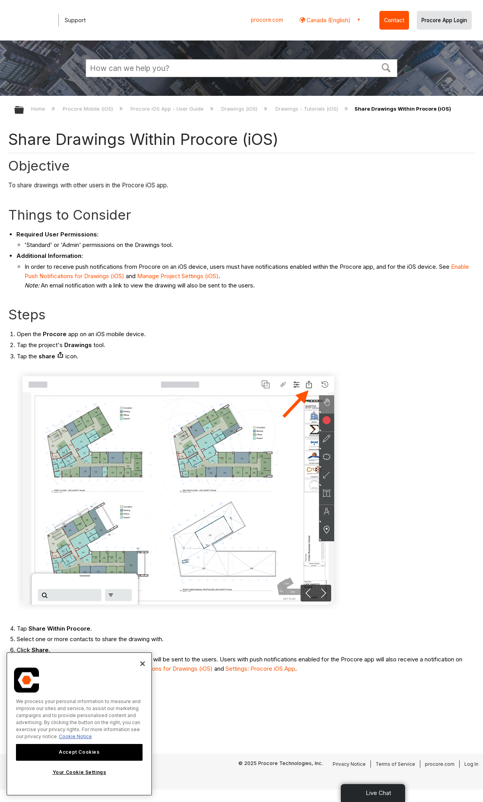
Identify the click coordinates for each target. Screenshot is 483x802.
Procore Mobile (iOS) (89, 109)
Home (39, 109)
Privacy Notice (349, 764)
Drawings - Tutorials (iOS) (307, 109)
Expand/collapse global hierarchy (24, 110)
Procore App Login (444, 20)
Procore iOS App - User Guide (167, 109)
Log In (471, 764)
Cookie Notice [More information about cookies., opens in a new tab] (75, 736)
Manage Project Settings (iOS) (178, 276)
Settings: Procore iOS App (260, 668)
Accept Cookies (79, 752)
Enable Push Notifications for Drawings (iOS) (153, 668)
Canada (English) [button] (328, 20)
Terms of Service (395, 764)
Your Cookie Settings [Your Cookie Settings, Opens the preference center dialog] (79, 772)
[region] (79, 724)
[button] (386, 67)
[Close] (142, 663)
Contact (394, 20)
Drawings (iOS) (240, 109)
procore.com (267, 20)
